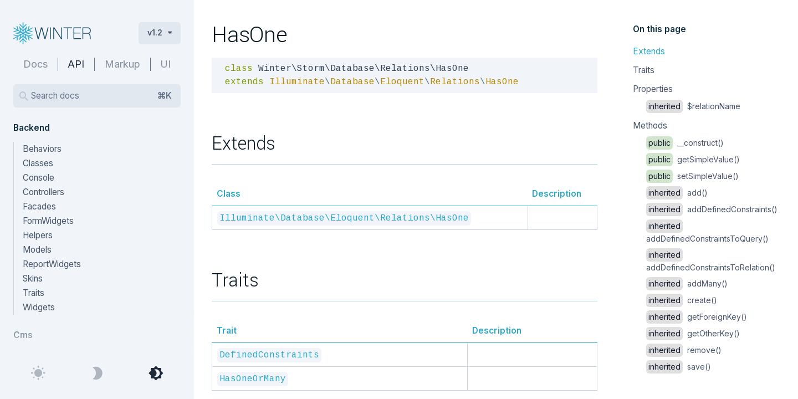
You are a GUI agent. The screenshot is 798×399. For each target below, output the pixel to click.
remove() (684, 350)
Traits (643, 70)
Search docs (101, 96)
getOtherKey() (693, 333)
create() (681, 300)
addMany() (687, 283)
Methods (650, 125)
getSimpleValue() (693, 159)
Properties (653, 89)
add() (677, 192)
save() (678, 366)
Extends (649, 51)
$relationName (693, 106)
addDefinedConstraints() (711, 209)
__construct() (685, 142)
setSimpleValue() (692, 176)
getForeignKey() (696, 316)
